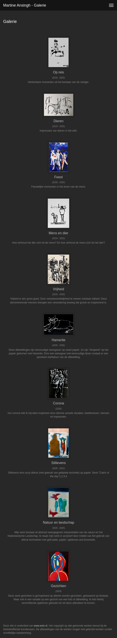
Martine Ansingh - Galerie (24, 5)
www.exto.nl (40, 625)
